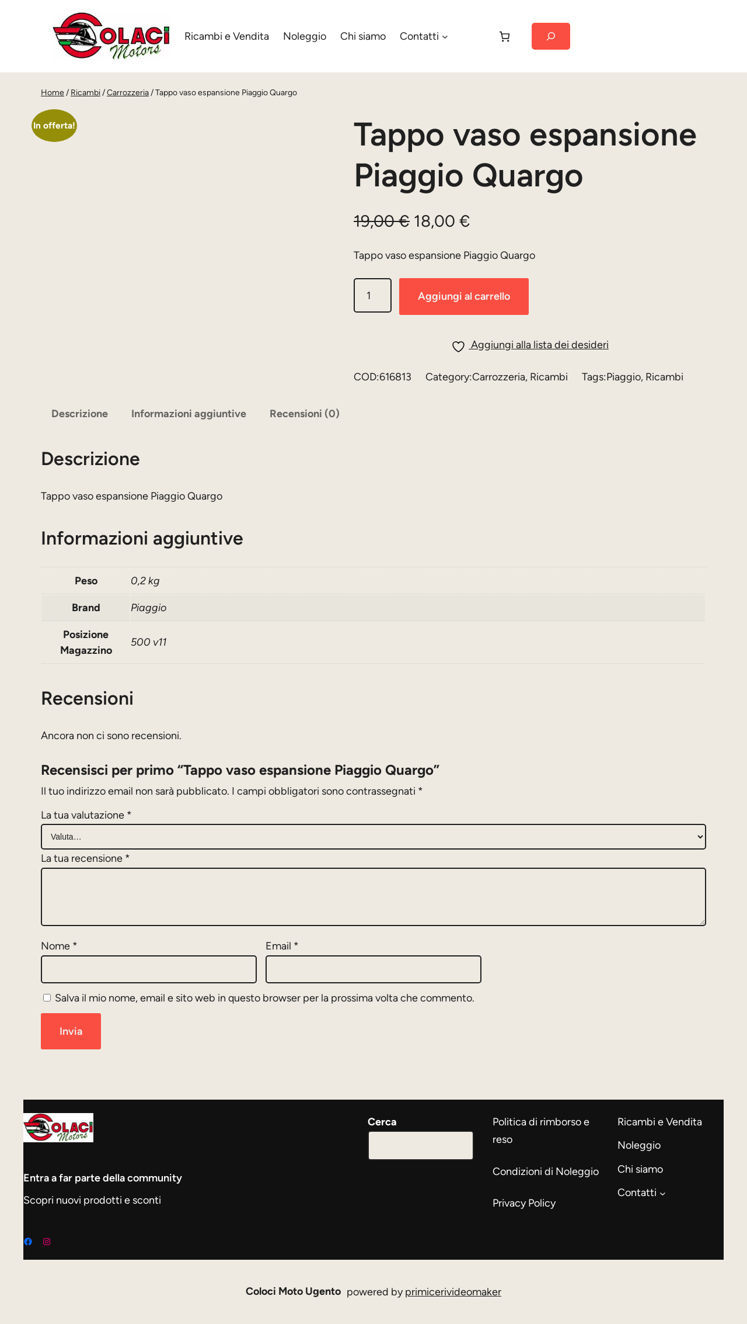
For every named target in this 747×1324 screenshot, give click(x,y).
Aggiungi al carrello (464, 296)
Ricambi (85, 93)
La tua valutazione (86, 815)
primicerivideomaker (453, 1291)
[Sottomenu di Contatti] (445, 36)
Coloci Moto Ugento (293, 1291)
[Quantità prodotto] (373, 295)
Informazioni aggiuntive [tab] (188, 413)
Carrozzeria (128, 93)
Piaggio (623, 376)
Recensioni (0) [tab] (305, 413)
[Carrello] (504, 36)
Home (52, 93)
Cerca (382, 1121)
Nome (59, 946)
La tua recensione (85, 858)
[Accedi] (472, 36)
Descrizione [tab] (79, 413)
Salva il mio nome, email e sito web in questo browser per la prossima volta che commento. (264, 998)
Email (282, 946)
